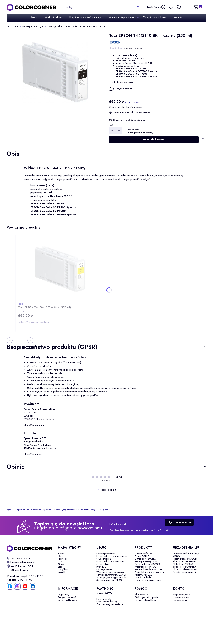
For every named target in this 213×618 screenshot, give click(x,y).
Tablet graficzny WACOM (147, 564)
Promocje (62, 558)
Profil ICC (101, 566)
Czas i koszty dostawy (106, 601)
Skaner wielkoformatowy (185, 569)
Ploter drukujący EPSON (185, 558)
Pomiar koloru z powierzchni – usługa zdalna (111, 563)
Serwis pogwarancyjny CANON (111, 574)
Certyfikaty (63, 569)
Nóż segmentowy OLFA (146, 561)
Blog (60, 566)
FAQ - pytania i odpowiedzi (148, 597)
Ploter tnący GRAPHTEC (185, 561)
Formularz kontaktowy (145, 600)
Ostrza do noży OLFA (145, 558)
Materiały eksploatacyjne (32, 26)
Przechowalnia (180, 600)
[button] (138, 7)
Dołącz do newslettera (179, 522)
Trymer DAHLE (142, 556)
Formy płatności (104, 599)
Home (61, 553)
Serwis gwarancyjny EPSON (110, 580)
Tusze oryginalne (54, 26)
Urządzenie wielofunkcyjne (148, 580)
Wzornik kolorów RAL (145, 566)
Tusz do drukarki (143, 577)
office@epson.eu (33, 454)
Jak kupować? (141, 594)
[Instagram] (17, 586)
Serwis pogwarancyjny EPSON (111, 577)
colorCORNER (12, 26)
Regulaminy (63, 594)
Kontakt (61, 572)
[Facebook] (10, 586)
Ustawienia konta (181, 597)
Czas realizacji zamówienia (109, 604)
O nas (61, 564)
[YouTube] (25, 586)
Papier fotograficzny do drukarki (150, 572)
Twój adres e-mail (117, 524)
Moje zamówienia (181, 594)
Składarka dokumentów (184, 566)
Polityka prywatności (67, 597)
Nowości (62, 561)
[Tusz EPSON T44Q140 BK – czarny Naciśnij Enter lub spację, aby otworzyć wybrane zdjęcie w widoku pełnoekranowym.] (55, 72)
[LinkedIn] (33, 586)
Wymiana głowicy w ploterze (110, 572)
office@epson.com (34, 425)
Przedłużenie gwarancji (184, 572)
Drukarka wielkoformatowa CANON (186, 555)
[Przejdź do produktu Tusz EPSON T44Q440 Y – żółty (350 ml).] (59, 268)
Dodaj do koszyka (153, 139)
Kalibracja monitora (105, 553)
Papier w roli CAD (143, 574)
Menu (60, 556)
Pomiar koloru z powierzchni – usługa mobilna (111, 557)
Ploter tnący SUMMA (183, 564)
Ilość (111, 125)
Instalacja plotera (104, 569)
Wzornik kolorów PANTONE (148, 569)
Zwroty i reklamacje (67, 600)
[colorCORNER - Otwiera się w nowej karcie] (30, 548)
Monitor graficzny (143, 553)
